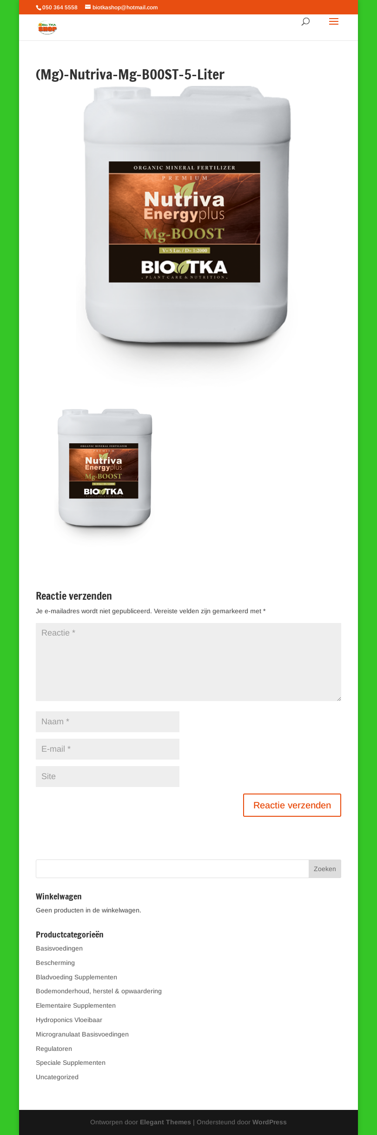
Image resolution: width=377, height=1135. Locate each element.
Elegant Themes (165, 1122)
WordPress (269, 1122)
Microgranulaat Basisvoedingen (82, 1034)
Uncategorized (57, 1077)
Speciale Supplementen (71, 1062)
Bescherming (55, 962)
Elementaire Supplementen (76, 1005)
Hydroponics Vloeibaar (69, 1019)
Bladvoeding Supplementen (76, 977)
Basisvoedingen (59, 948)
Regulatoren (54, 1048)
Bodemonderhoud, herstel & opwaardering (99, 991)
